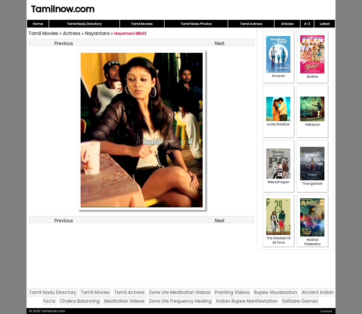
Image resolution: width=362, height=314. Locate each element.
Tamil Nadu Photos (196, 23)
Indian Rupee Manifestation (247, 301)
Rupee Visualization (275, 292)
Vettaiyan (312, 122)
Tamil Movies (142, 23)
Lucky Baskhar (278, 122)
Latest (325, 23)
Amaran (278, 73)
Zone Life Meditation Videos (179, 292)
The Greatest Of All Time (278, 238)
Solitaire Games (300, 301)
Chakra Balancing (80, 301)
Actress (71, 33)
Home (38, 23)
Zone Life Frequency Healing (180, 301)
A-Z (307, 23)
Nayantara (97, 33)
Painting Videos (232, 292)
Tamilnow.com (62, 9)
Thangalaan (312, 181)
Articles (287, 23)
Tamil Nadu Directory (84, 23)
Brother (312, 74)
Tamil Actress (251, 23)
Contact (326, 311)
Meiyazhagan (278, 179)
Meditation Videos (124, 301)
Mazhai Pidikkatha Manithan (312, 242)
